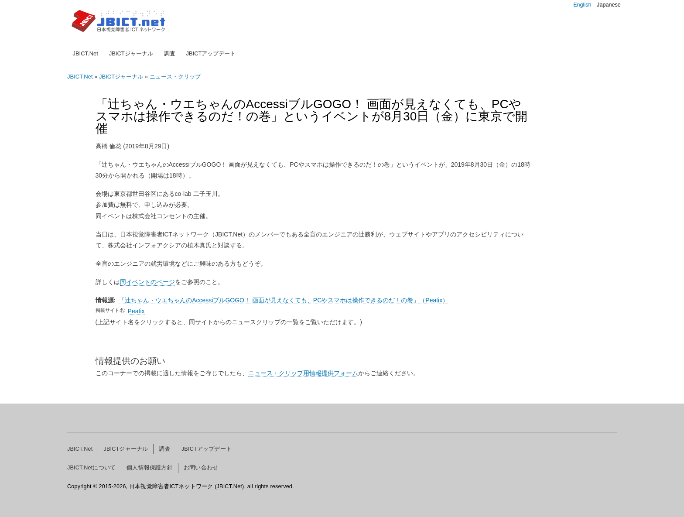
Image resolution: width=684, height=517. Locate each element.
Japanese (609, 5)
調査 (169, 53)
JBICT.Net (85, 53)
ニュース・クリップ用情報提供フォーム (303, 373)
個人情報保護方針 (150, 468)
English (582, 5)
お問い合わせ (201, 468)
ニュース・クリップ (175, 76)
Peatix (136, 311)
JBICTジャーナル (131, 53)
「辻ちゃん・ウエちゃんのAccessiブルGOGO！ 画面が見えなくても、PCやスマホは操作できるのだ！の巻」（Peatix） (283, 300)
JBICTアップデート (211, 53)
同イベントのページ (147, 281)
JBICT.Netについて (91, 468)
